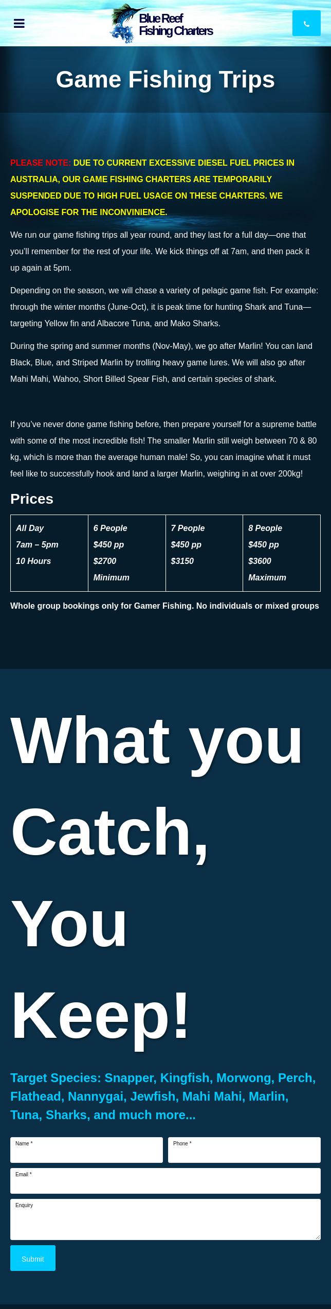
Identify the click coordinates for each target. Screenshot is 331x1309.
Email (23, 1174)
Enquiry (24, 1205)
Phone (182, 1143)
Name (23, 1143)
